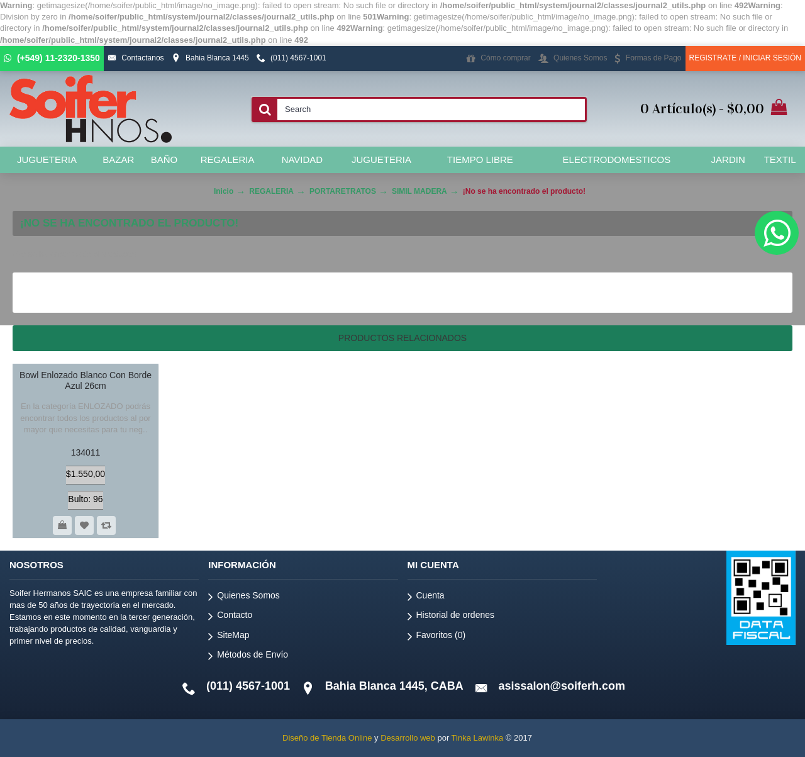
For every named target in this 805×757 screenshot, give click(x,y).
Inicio (223, 191)
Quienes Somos (244, 597)
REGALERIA (271, 191)
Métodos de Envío (248, 656)
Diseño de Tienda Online (327, 738)
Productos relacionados (402, 338)
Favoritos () (437, 637)
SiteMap (228, 637)
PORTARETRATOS (342, 191)
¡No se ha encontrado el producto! (524, 191)
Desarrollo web (407, 738)
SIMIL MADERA (419, 191)
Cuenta (426, 597)
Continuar (750, 292)
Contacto (230, 617)
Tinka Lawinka (478, 738)
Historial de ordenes (451, 617)
